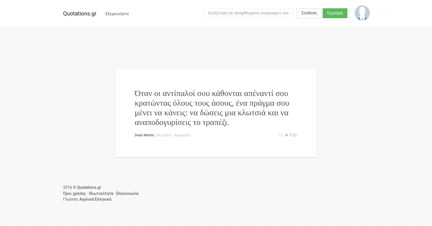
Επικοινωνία (127, 193)
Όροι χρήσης (74, 193)
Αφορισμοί (182, 135)
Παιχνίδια (163, 135)
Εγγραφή (335, 13)
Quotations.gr (79, 13)
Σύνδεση (309, 13)
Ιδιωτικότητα (101, 193)
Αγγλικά (86, 199)
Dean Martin (144, 135)
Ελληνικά (103, 199)
